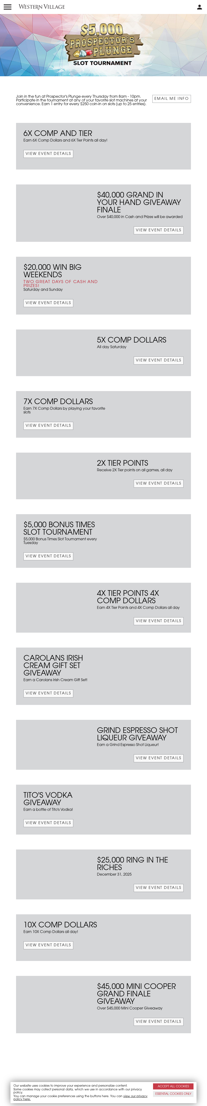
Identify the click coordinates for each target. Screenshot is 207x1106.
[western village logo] (41, 7)
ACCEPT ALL (173, 1086)
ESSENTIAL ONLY (173, 1094)
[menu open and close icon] (7, 7)
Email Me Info (171, 99)
